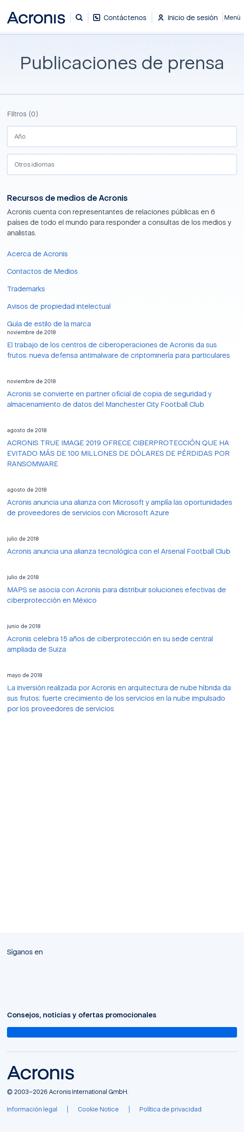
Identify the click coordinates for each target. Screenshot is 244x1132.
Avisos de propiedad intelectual (59, 306)
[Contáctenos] (119, 22)
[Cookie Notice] (98, 1109)
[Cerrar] (233, 17)
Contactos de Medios (42, 271)
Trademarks (26, 288)
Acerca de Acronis (37, 254)
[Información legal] (32, 1109)
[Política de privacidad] (170, 1109)
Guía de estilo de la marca (49, 323)
